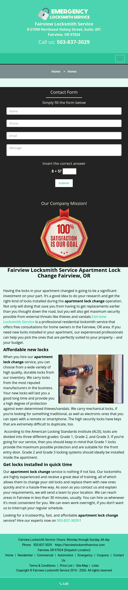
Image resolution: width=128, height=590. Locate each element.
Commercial (45, 555)
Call (64, 584)
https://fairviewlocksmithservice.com (80, 545)
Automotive (65, 555)
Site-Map (82, 565)
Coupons (103, 555)
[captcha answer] (69, 171)
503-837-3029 (73, 41)
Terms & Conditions (42, 565)
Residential (25, 555)
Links (95, 565)
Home (55, 71)
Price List (66, 565)
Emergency (84, 555)
